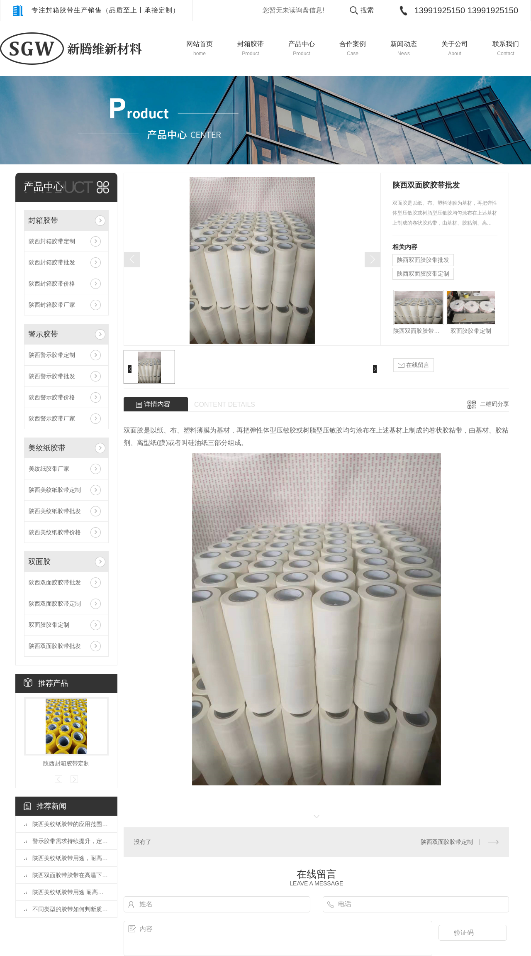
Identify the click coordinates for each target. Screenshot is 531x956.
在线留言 (413, 365)
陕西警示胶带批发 (52, 376)
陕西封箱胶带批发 (52, 262)
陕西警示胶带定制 (52, 355)
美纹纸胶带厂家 (49, 468)
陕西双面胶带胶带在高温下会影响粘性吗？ (70, 875)
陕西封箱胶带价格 (52, 283)
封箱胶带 (43, 220)
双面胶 (39, 561)
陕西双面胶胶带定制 (55, 603)
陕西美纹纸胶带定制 (55, 490)
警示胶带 (43, 334)
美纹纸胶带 (47, 448)
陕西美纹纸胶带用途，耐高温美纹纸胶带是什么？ (70, 858)
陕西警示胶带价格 (52, 397)
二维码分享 (494, 404)
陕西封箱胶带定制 (52, 241)
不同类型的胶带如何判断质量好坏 (70, 909)
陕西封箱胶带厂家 (52, 304)
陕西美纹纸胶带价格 (55, 532)
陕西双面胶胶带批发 (55, 582)
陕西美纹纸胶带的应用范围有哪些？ (70, 824)
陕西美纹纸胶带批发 (55, 511)
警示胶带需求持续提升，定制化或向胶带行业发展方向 (70, 841)
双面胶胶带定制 (49, 624)
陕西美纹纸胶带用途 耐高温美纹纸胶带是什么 (70, 892)
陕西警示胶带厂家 (52, 418)
